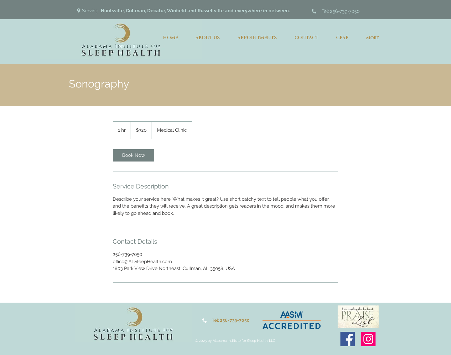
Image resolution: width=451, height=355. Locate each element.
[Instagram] (368, 339)
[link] (133, 155)
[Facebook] (347, 339)
